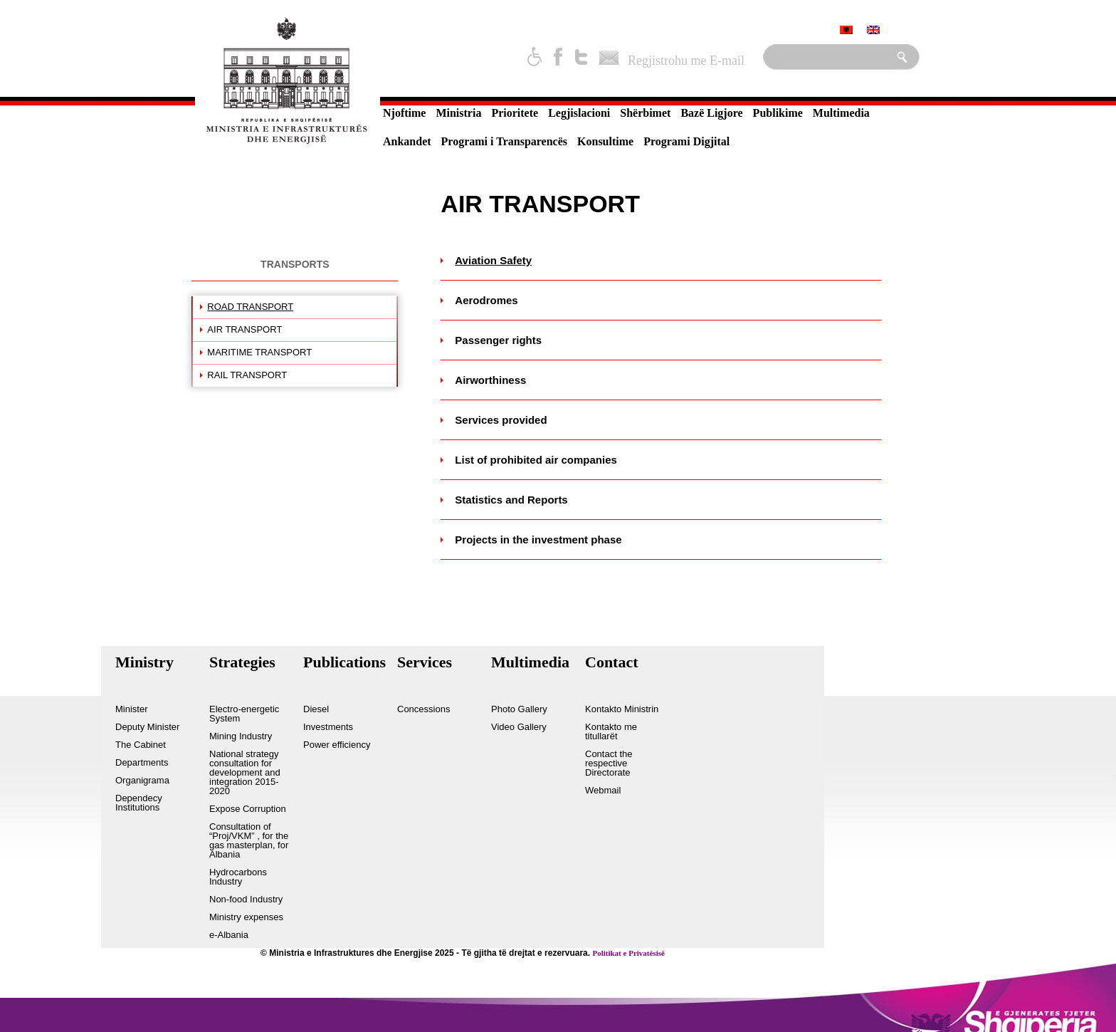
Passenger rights (498, 340)
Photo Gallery (519, 709)
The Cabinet (140, 745)
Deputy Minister (147, 727)
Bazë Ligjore (711, 113)
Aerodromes (486, 300)
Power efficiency (336, 745)
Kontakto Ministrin (621, 709)
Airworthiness (490, 380)
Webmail (603, 791)
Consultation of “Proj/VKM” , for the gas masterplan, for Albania (248, 841)
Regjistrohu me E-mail (686, 60)
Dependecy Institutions (138, 803)
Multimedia (841, 113)
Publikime (778, 113)
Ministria (458, 113)
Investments (328, 727)
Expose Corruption (247, 809)
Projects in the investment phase (538, 539)
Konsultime (605, 141)
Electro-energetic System (244, 714)
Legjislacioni (579, 113)
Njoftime (404, 113)
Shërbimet (645, 113)
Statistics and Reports (511, 500)
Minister (131, 709)
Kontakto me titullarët (611, 731)
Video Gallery (519, 727)
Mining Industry (240, 736)
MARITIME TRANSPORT (259, 352)
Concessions (423, 709)
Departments (141, 763)
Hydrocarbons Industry (238, 877)
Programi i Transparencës (504, 141)
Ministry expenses (246, 917)
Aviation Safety (493, 260)
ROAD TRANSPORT (250, 306)
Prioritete (514, 113)
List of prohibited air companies (536, 460)
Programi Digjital (686, 141)
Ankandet (407, 141)
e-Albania (228, 935)
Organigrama (142, 781)
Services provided (501, 420)
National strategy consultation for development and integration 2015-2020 (244, 772)
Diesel (316, 709)
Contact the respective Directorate (609, 763)
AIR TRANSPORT (244, 329)
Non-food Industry (246, 900)
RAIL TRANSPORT (247, 375)
